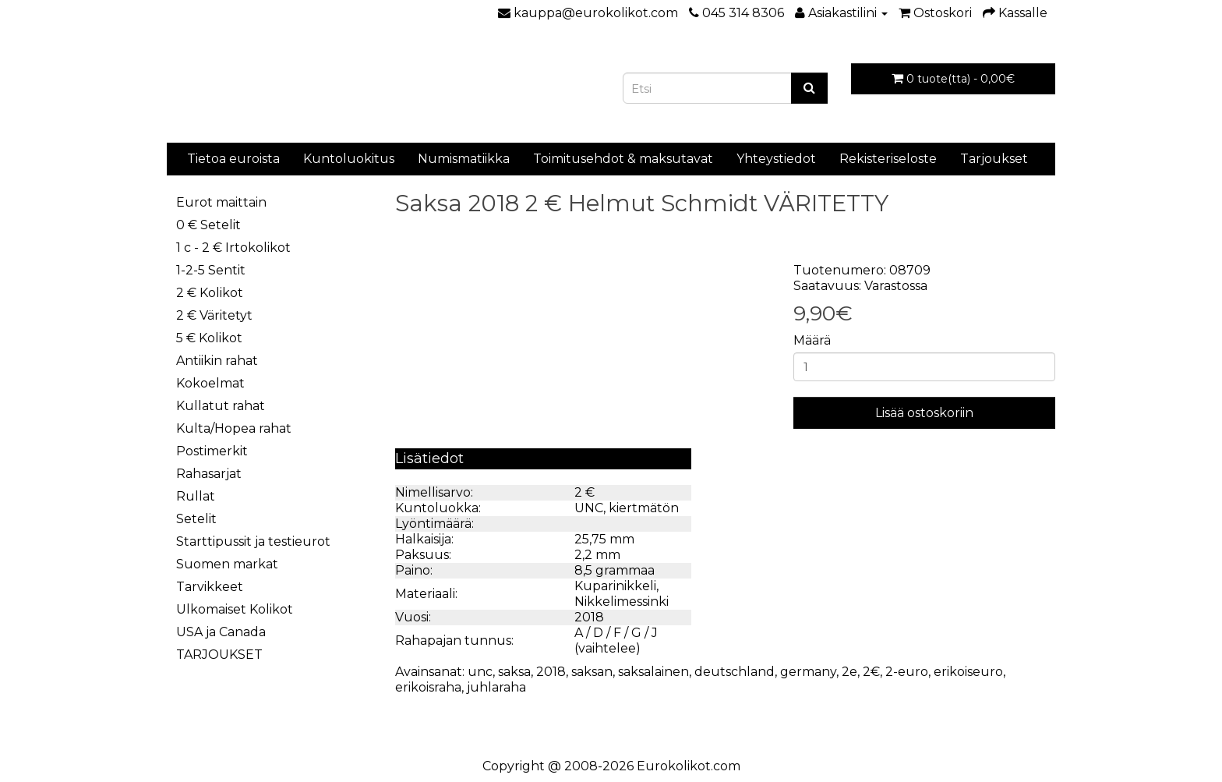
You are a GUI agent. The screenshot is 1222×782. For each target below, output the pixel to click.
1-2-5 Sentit (210, 270)
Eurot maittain (221, 202)
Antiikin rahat (217, 360)
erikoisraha (428, 687)
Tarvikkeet (209, 586)
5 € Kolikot (209, 338)
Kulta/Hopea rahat (233, 428)
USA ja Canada (221, 632)
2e (849, 671)
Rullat (195, 496)
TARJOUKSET (219, 654)
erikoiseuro (968, 671)
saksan (592, 671)
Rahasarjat (209, 473)
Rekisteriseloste (888, 158)
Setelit (196, 518)
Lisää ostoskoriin (924, 412)
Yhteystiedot (776, 158)
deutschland (734, 671)
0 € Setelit (208, 225)
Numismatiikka (464, 158)
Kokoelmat (210, 383)
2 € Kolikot (209, 292)
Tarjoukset (994, 158)
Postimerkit (212, 451)
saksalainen (653, 671)
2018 (551, 671)
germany (808, 671)
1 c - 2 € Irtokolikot (233, 247)
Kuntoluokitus (348, 158)
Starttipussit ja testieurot (253, 541)
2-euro (906, 671)
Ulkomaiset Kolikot (234, 609)
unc (480, 671)
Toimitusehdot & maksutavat (623, 158)
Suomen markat (227, 564)
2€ (871, 671)
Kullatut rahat (220, 405)
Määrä (812, 340)
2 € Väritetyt (214, 315)
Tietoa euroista (233, 158)
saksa (514, 671)
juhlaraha (496, 687)
